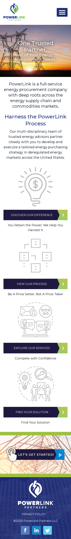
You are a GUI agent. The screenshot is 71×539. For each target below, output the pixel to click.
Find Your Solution (32, 412)
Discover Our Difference (32, 215)
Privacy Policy (34, 514)
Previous (5, 50)
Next (65, 50)
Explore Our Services (32, 348)
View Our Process (32, 284)
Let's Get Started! (36, 454)
